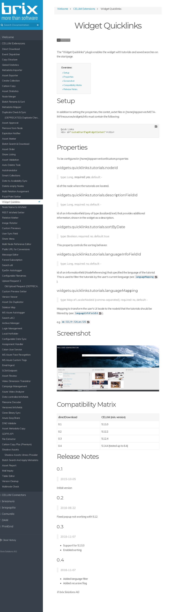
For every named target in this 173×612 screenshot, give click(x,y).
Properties (74, 77)
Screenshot (74, 81)
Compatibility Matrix (78, 85)
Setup (72, 73)
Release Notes (76, 89)
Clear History (11, 540)
